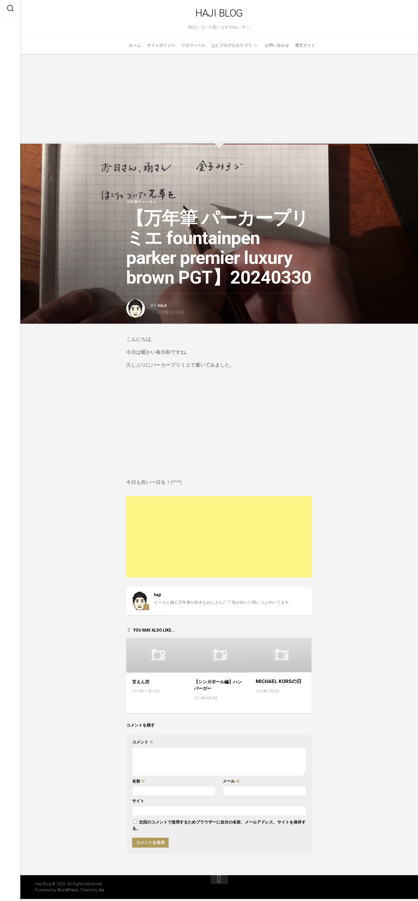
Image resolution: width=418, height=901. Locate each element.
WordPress (67, 892)
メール (231, 783)
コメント (142, 744)
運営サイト (305, 48)
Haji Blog (219, 14)
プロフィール (193, 48)
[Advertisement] (219, 100)
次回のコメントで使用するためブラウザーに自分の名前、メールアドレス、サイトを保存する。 (219, 827)
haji (163, 308)
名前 (138, 783)
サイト (138, 803)
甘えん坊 (142, 683)
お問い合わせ (277, 48)
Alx (101, 892)
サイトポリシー (161, 48)
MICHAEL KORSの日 (279, 683)
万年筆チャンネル (143, 204)
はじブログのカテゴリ (231, 48)
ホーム (135, 48)
